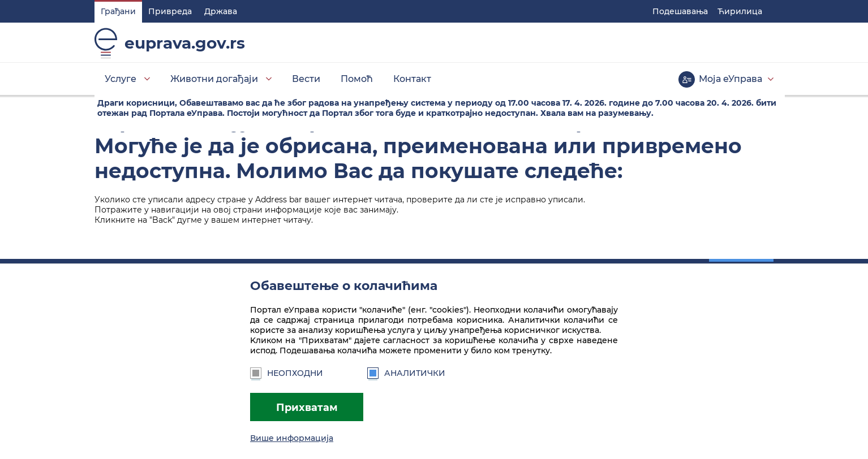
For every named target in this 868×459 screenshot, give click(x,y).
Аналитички (406, 373)
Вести (306, 78)
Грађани (118, 11)
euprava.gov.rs (184, 43)
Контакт (412, 78)
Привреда (170, 11)
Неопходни (286, 373)
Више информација (291, 438)
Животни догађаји (214, 78)
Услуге (120, 78)
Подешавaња (680, 11)
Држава (220, 11)
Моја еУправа (730, 78)
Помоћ (357, 78)
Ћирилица (739, 11)
